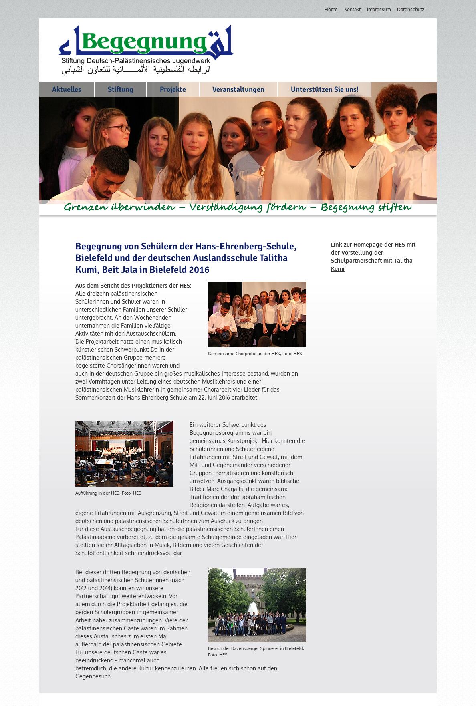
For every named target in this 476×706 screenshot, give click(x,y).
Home (331, 9)
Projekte (173, 89)
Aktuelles (66, 89)
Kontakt (352, 9)
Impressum (379, 9)
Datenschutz (410, 9)
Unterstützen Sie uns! (325, 89)
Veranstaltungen (238, 89)
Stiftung (120, 89)
